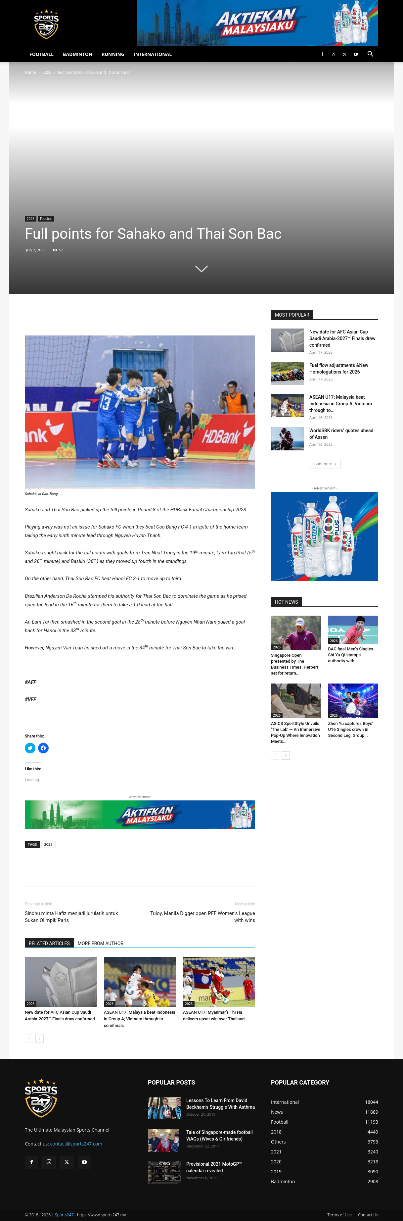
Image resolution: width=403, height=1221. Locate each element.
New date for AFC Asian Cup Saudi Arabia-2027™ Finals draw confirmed (342, 338)
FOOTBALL (41, 54)
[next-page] (39, 1039)
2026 (30, 1003)
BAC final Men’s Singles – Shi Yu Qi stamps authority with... (352, 654)
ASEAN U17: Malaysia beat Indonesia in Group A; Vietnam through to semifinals (139, 1019)
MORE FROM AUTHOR (100, 943)
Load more (324, 464)
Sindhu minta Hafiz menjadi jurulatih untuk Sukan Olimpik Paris (71, 916)
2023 (46, 72)
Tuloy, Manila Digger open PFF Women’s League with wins (202, 916)
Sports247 (64, 1215)
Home (30, 72)
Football (46, 218)
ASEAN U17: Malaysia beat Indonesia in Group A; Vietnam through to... (340, 403)
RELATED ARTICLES (49, 943)
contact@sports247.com (76, 1144)
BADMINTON (77, 54)
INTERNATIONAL (153, 54)
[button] (370, 55)
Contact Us (368, 1215)
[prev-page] (29, 1039)
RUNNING (113, 54)
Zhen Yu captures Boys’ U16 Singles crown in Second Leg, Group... (350, 729)
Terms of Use (339, 1215)
